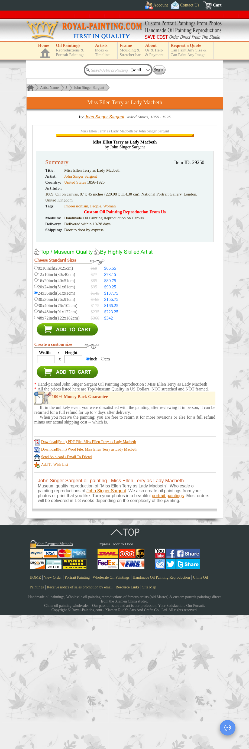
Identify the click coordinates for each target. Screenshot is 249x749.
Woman (109, 340)
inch (93, 493)
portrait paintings (168, 629)
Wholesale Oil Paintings (111, 711)
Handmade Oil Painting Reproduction (161, 711)
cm (107, 493)
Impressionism (76, 340)
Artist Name (49, 88)
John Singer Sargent (89, 88)
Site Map (149, 721)
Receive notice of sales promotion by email (80, 721)
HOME (35, 711)
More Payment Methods (54, 678)
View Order (53, 711)
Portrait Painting (77, 711)
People (95, 340)
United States (75, 316)
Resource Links (127, 721)
